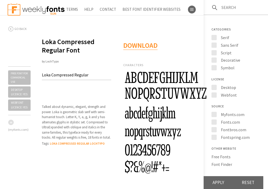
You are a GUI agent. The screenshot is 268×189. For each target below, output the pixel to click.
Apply (218, 182)
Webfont (229, 95)
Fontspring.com (235, 137)
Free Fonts (221, 156)
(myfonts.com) (18, 130)
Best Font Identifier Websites (151, 9)
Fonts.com (230, 122)
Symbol (227, 67)
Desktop (228, 87)
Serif (225, 37)
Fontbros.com (233, 129)
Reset (248, 182)
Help (88, 9)
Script (226, 52)
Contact (108, 9)
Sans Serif (229, 45)
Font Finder (221, 164)
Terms (72, 9)
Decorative (230, 60)
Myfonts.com (232, 114)
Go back (20, 29)
